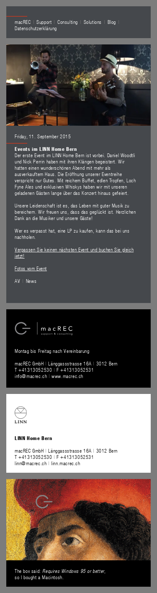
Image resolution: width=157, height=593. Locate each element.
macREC (23, 21)
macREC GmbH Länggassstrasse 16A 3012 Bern (66, 363)
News (31, 280)
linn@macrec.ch (30, 463)
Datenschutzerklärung (36, 28)
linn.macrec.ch (65, 463)
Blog (112, 21)
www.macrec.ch (67, 376)
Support (43, 21)
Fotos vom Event (31, 268)
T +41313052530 (34, 369)
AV (17, 280)
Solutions (93, 21)
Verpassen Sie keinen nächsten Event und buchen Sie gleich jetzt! (74, 252)
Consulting (67, 21)
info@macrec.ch (31, 376)
